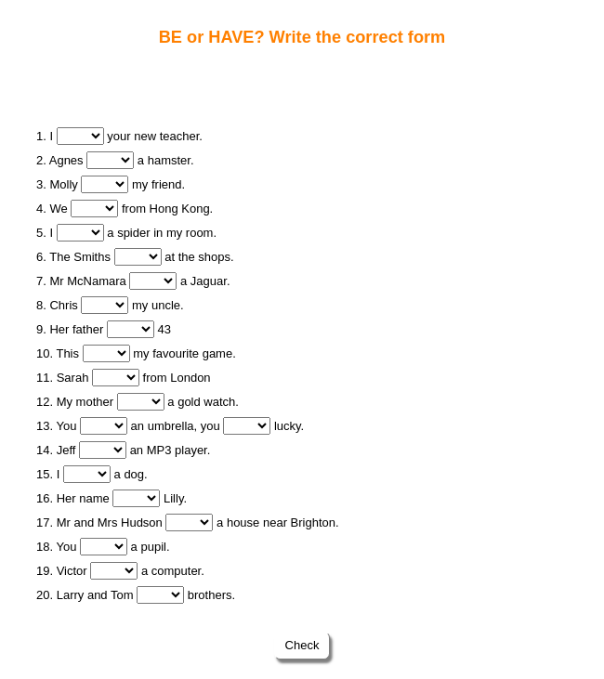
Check (302, 645)
